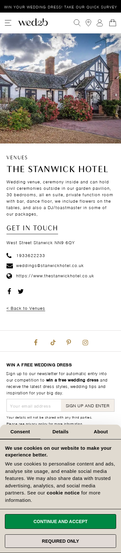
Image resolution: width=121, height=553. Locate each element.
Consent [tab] (20, 431)
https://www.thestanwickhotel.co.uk (50, 275)
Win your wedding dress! (60, 6)
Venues (17, 158)
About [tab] (101, 431)
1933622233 (25, 255)
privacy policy (37, 423)
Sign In (99, 22)
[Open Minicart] (112, 22)
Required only (60, 541)
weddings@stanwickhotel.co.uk (45, 265)
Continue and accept (61, 521)
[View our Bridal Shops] (88, 22)
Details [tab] (61, 431)
